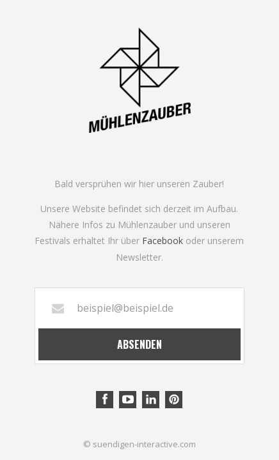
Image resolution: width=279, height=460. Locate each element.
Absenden (139, 344)
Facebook (162, 240)
